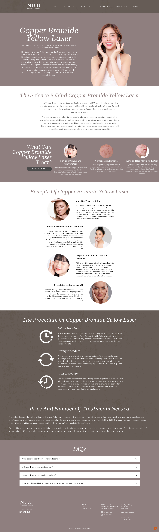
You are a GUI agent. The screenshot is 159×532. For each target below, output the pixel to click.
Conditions (121, 6)
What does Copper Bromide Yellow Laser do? (41, 459)
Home (84, 505)
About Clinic (86, 6)
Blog (135, 6)
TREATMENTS (86, 508)
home (54, 6)
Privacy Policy (86, 528)
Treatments (104, 6)
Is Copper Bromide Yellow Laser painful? (39, 475)
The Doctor (68, 6)
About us (85, 506)
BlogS (84, 510)
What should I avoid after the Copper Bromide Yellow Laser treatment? (52, 483)
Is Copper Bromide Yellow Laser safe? (37, 467)
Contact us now (39, 169)
